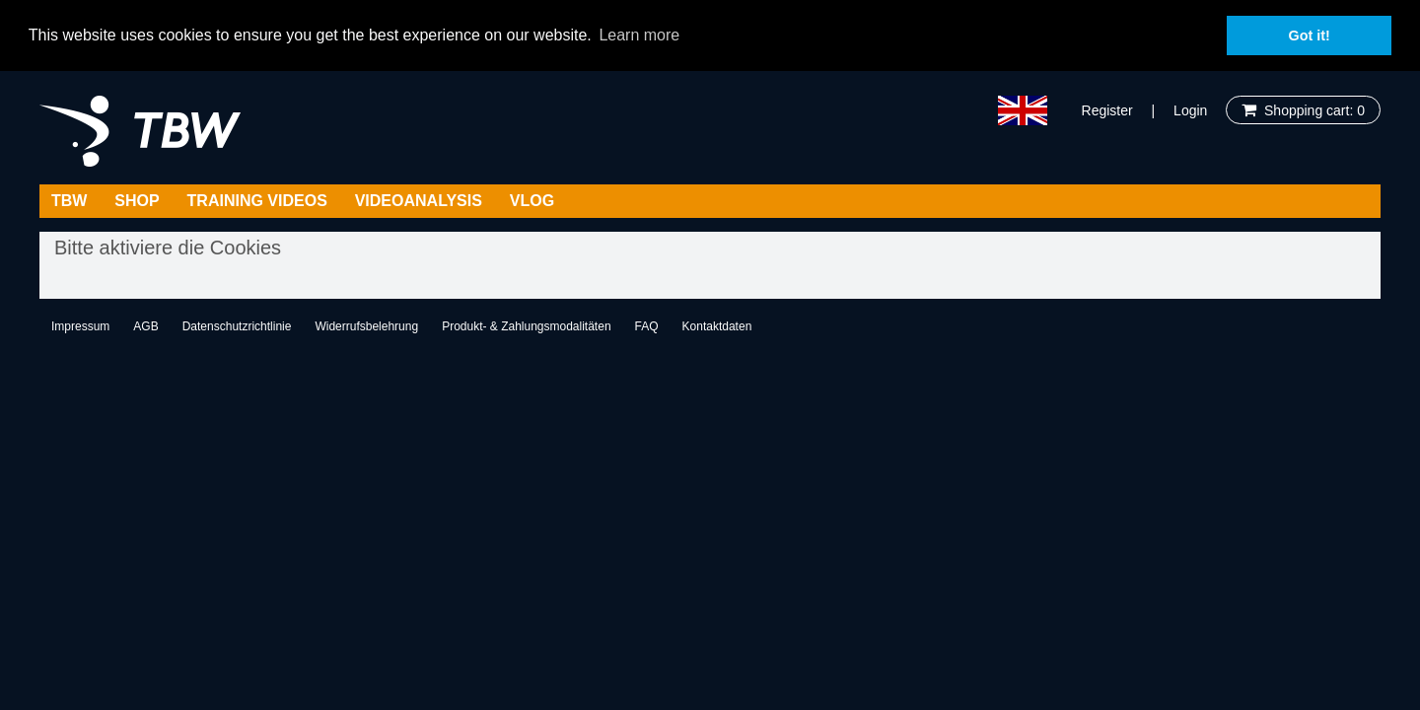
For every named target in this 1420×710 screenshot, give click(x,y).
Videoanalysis (418, 199)
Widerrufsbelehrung (366, 325)
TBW (69, 199)
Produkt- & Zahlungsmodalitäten (526, 325)
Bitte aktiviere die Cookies (167, 246)
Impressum (80, 325)
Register (1107, 109)
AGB (145, 325)
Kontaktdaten (717, 325)
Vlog (532, 199)
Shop (136, 199)
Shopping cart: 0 (1310, 109)
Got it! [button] (1309, 35)
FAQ (647, 325)
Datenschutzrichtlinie (237, 325)
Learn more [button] (639, 35)
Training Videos (257, 199)
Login (1190, 109)
